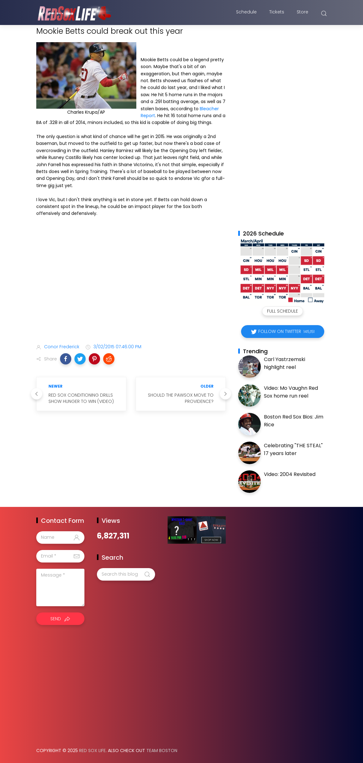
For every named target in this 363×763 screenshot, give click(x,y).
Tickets (276, 13)
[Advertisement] (131, 289)
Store (302, 13)
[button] (65, 358)
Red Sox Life (92, 750)
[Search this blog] (126, 574)
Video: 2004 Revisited (289, 474)
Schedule (246, 13)
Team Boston (161, 750)
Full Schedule (282, 311)
